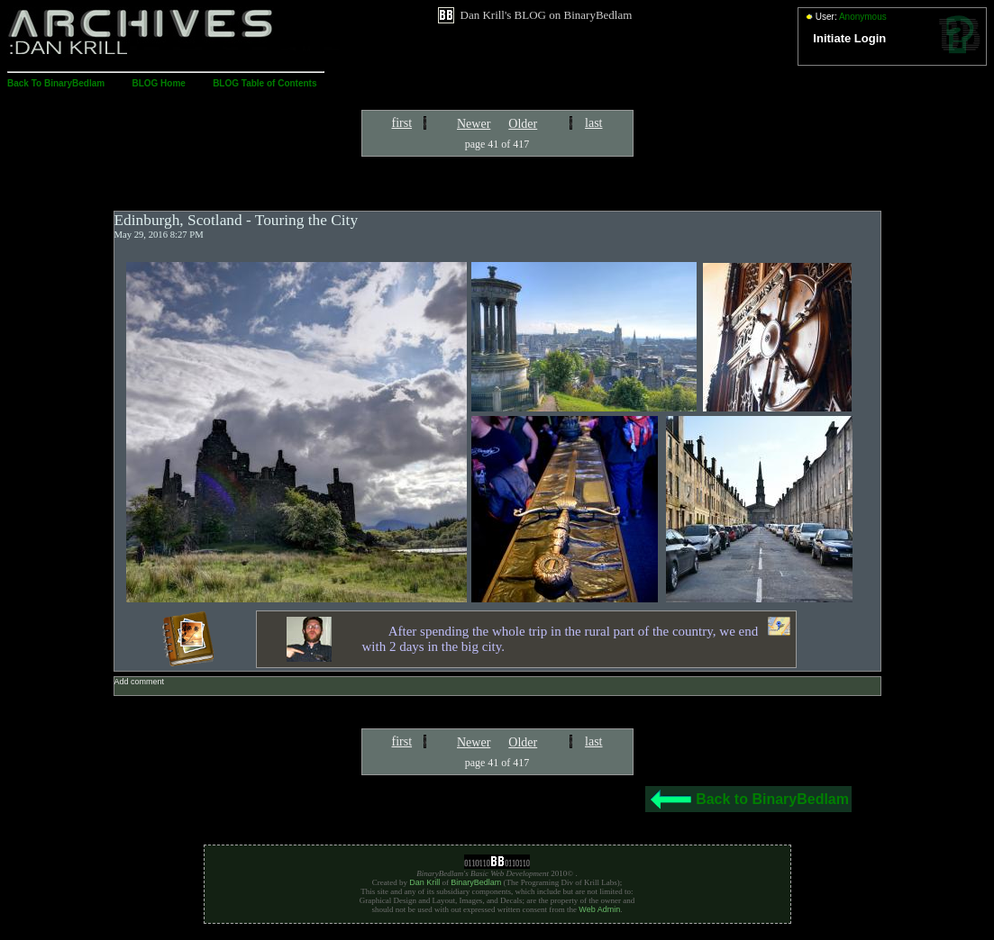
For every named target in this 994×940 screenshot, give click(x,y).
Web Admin (599, 909)
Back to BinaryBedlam (772, 799)
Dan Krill (424, 882)
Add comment (139, 681)
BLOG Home (158, 83)
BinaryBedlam (476, 882)
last (593, 123)
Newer (473, 124)
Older (522, 124)
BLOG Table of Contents (264, 83)
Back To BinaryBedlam (56, 83)
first (402, 123)
